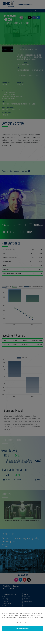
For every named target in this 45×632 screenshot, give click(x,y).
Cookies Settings (22, 624)
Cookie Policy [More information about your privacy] (38, 619)
